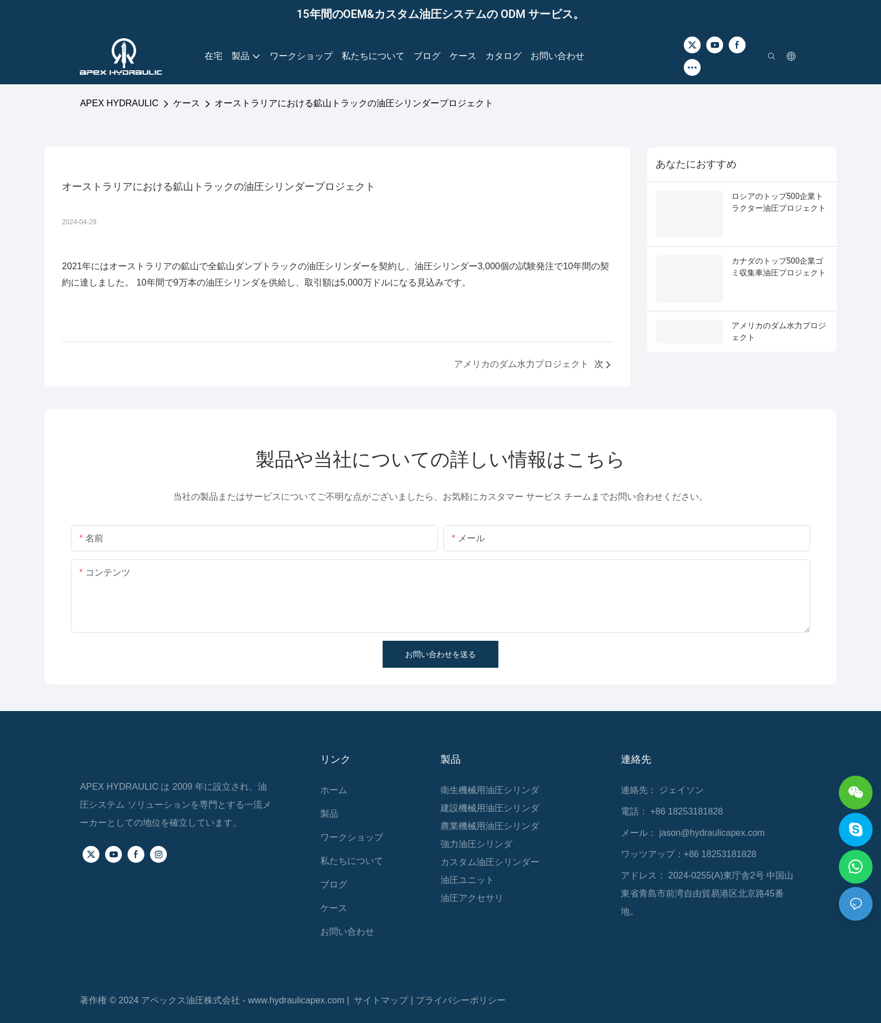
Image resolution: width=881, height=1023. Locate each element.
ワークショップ (351, 837)
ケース (186, 103)
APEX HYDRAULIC (119, 103)
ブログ (333, 884)
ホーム (333, 790)
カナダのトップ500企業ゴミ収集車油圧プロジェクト (779, 266)
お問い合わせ (347, 931)
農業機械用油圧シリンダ (489, 826)
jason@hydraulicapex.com (712, 833)
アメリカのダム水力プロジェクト (779, 331)
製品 (329, 813)
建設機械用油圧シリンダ (489, 808)
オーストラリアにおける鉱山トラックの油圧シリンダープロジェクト (354, 103)
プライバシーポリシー (461, 1000)
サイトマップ (382, 1000)
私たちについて (351, 861)
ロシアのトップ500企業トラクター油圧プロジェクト (779, 202)
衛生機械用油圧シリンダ (489, 790)
